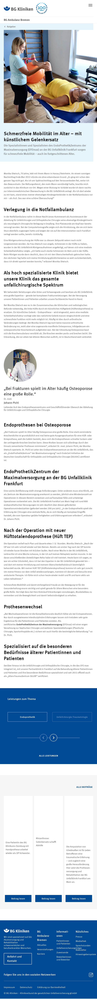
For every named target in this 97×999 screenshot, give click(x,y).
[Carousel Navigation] (48, 734)
